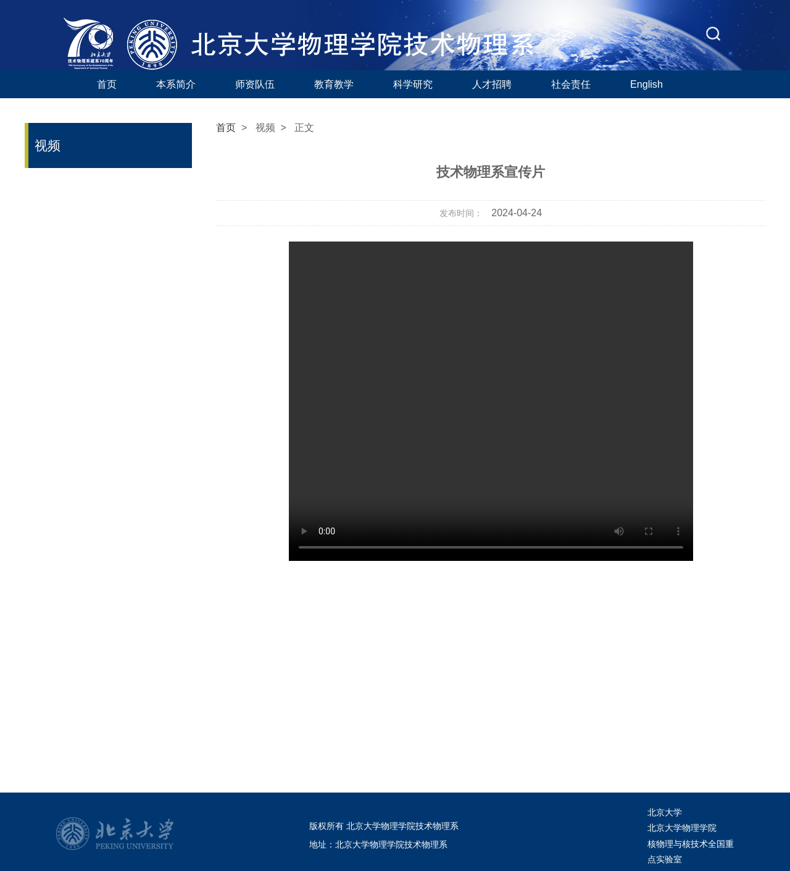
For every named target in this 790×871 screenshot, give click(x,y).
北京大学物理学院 (682, 828)
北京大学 (664, 812)
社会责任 (571, 84)
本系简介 (176, 84)
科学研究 (413, 84)
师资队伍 (255, 84)
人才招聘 (492, 84)
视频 (265, 127)
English (646, 84)
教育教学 (334, 84)
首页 (107, 84)
